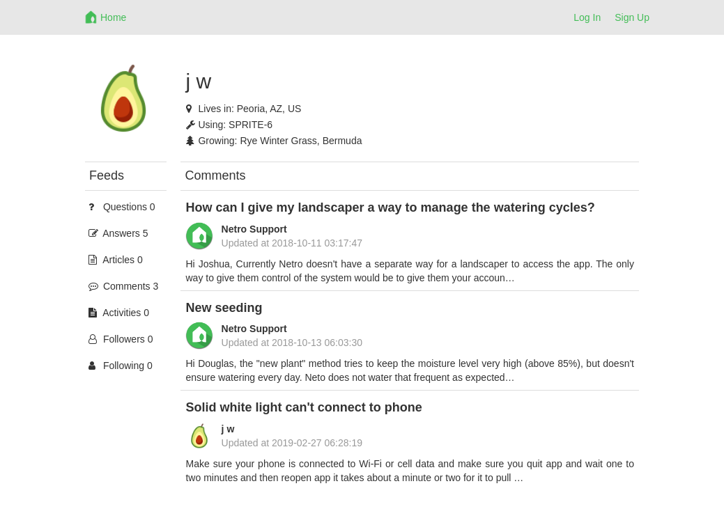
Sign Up (632, 17)
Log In (587, 17)
